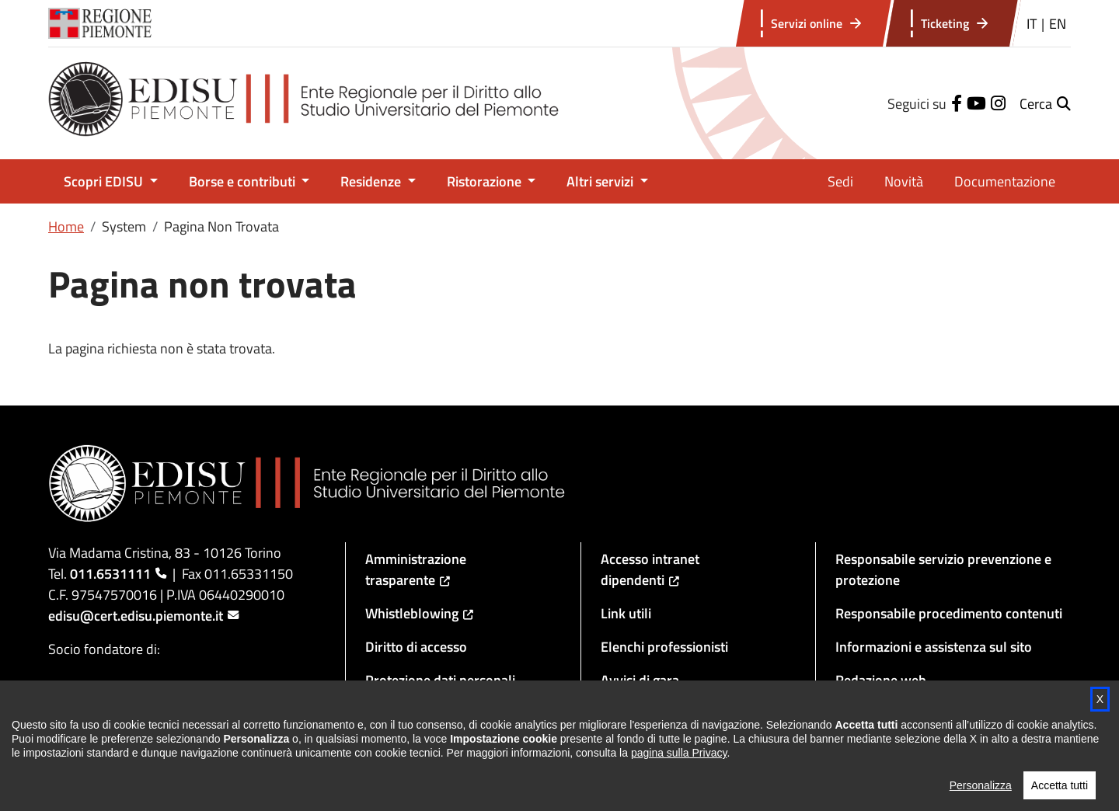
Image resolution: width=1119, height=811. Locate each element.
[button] (1045, 103)
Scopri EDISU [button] (105, 181)
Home (66, 226)
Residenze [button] (372, 181)
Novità (903, 181)
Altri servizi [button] (601, 181)
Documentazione (1004, 181)
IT (1032, 23)
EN (1057, 23)
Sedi (840, 181)
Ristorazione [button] (486, 181)
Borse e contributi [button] (243, 181)
